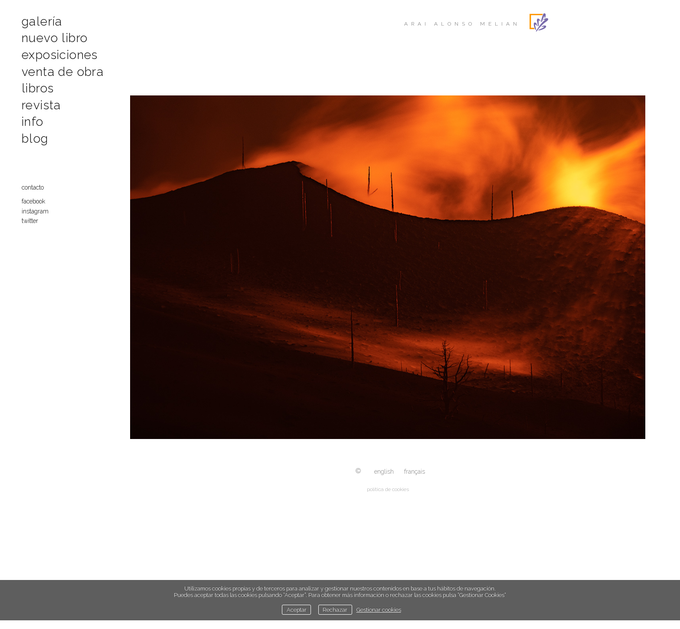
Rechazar (335, 609)
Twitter (30, 220)
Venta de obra (63, 72)
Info (33, 122)
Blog (35, 138)
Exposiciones (60, 55)
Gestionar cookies (378, 609)
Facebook (33, 201)
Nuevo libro (55, 38)
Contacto (33, 187)
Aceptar (297, 609)
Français (414, 471)
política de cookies (388, 489)
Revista (41, 105)
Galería (42, 21)
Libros (38, 88)
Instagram (35, 211)
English (384, 471)
